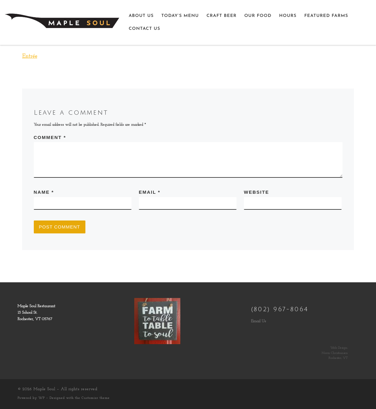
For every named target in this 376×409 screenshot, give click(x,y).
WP (41, 398)
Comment (50, 137)
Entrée (29, 56)
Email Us (258, 321)
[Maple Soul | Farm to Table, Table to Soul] (62, 21)
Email (149, 192)
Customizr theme (95, 398)
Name (44, 192)
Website (256, 192)
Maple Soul (44, 389)
